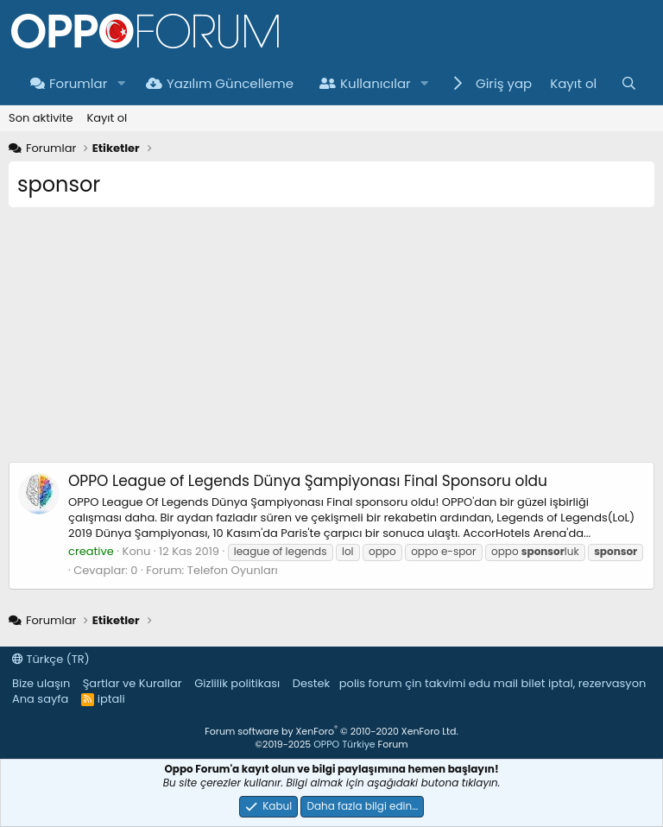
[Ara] (629, 83)
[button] (121, 83)
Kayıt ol (106, 118)
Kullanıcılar (365, 83)
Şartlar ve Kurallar (132, 683)
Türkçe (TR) (51, 659)
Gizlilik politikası (237, 683)
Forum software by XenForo (331, 731)
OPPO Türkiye (344, 744)
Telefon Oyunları (232, 570)
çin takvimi (435, 683)
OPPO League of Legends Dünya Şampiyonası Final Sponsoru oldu (307, 480)
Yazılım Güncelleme (220, 83)
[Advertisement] (331, 341)
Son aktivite (41, 118)
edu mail (493, 683)
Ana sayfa (40, 699)
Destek (312, 683)
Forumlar (68, 83)
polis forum (370, 683)
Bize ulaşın (41, 683)
